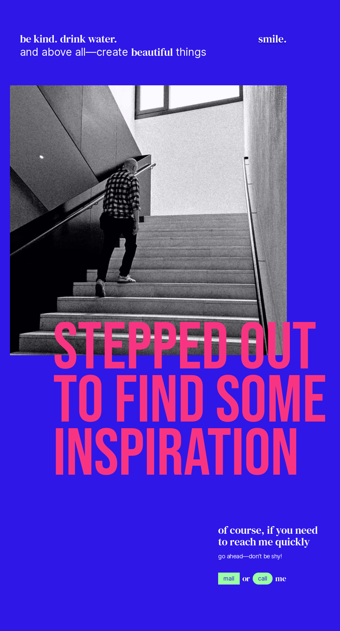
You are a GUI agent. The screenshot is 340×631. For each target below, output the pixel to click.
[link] (228, 578)
